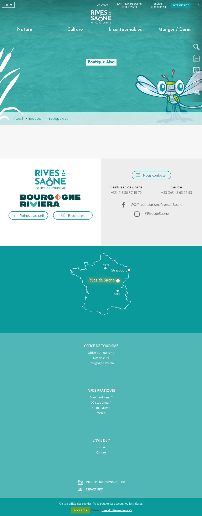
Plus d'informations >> (117, 510)
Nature (101, 447)
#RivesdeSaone (151, 213)
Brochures (72, 215)
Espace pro (90, 489)
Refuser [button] (95, 510)
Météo (101, 413)
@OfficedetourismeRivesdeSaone (151, 204)
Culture (101, 452)
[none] (26, 5)
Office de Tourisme (101, 353)
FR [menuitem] (6, 5)
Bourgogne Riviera (101, 363)
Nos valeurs (101, 358)
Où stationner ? (101, 402)
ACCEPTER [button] (80, 510)
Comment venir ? (101, 397)
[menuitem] (8, 5)
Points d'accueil (28, 215)
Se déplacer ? (101, 408)
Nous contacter (151, 175)
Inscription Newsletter (101, 482)
